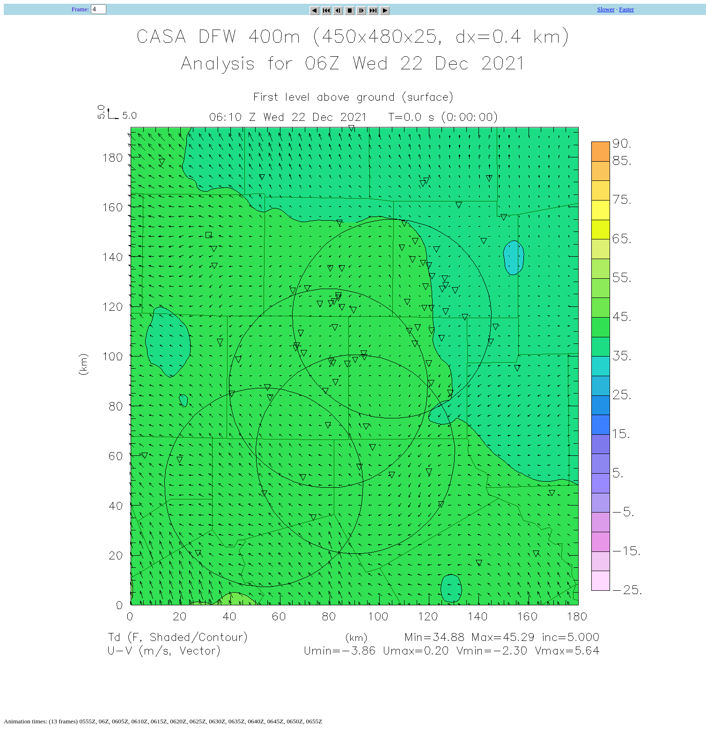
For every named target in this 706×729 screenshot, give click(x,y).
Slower (606, 9)
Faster (626, 9)
